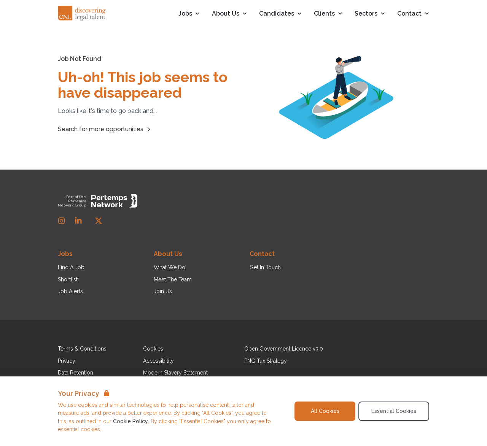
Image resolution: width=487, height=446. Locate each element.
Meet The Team (173, 279)
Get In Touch (265, 267)
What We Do (169, 267)
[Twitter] (98, 221)
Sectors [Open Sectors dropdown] (370, 13)
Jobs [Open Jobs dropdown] (189, 13)
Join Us (163, 291)
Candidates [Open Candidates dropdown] (280, 13)
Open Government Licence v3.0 (283, 349)
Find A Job (71, 267)
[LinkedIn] (78, 221)
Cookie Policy (130, 421)
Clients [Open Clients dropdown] (328, 13)
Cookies (153, 349)
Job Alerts (70, 291)
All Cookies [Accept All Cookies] (325, 411)
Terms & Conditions (82, 349)
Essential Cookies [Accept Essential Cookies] (393, 411)
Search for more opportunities (105, 129)
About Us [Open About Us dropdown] (229, 13)
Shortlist (68, 279)
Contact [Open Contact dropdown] (413, 13)
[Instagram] (61, 221)
